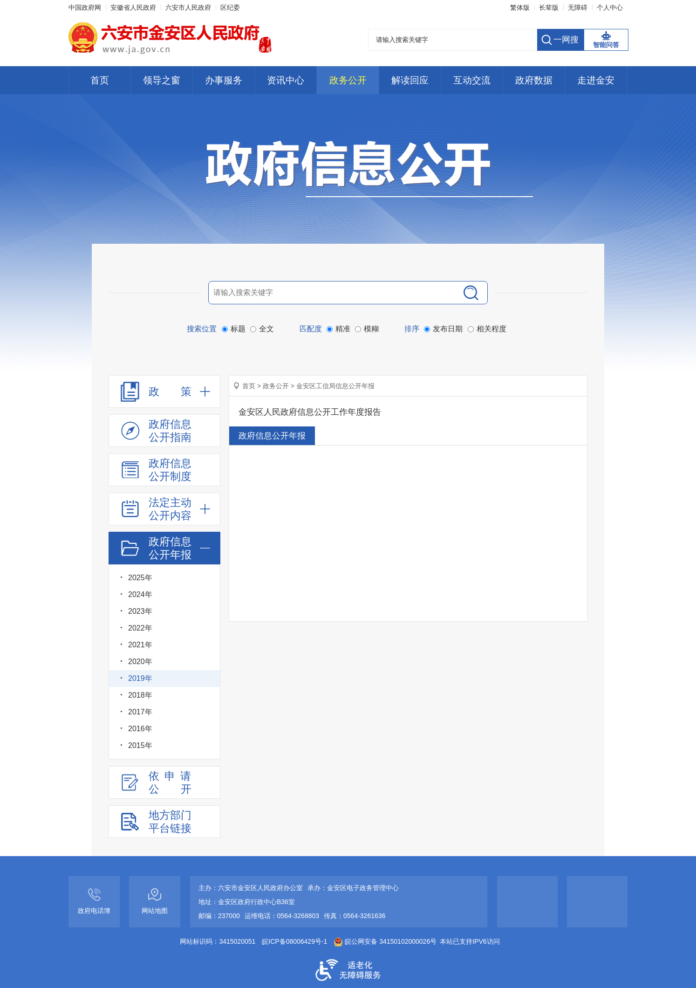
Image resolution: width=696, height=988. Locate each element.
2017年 (140, 712)
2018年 (140, 695)
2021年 (140, 645)
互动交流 (472, 80)
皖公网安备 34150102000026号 (385, 941)
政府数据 (534, 80)
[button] (549, 7)
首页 (99, 80)
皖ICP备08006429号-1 (294, 941)
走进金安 (595, 80)
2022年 (140, 628)
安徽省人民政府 (133, 7)
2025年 (140, 578)
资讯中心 (285, 80)
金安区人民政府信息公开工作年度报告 (310, 412)
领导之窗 (161, 80)
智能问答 (606, 44)
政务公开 (348, 80)
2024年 (140, 594)
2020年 (140, 662)
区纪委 (230, 7)
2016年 (140, 729)
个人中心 (610, 7)
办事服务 (223, 80)
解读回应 (410, 80)
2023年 (140, 611)
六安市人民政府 (188, 7)
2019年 (140, 678)
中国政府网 (84, 7)
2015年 (140, 745)
